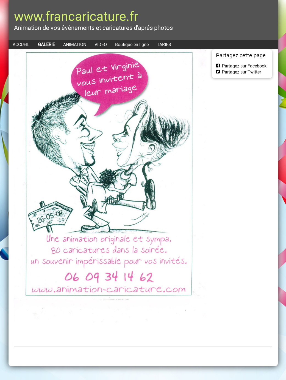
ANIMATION (74, 44)
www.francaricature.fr (76, 16)
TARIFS (164, 44)
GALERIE (46, 44)
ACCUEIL (21, 44)
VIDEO (101, 44)
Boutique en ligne (132, 44)
